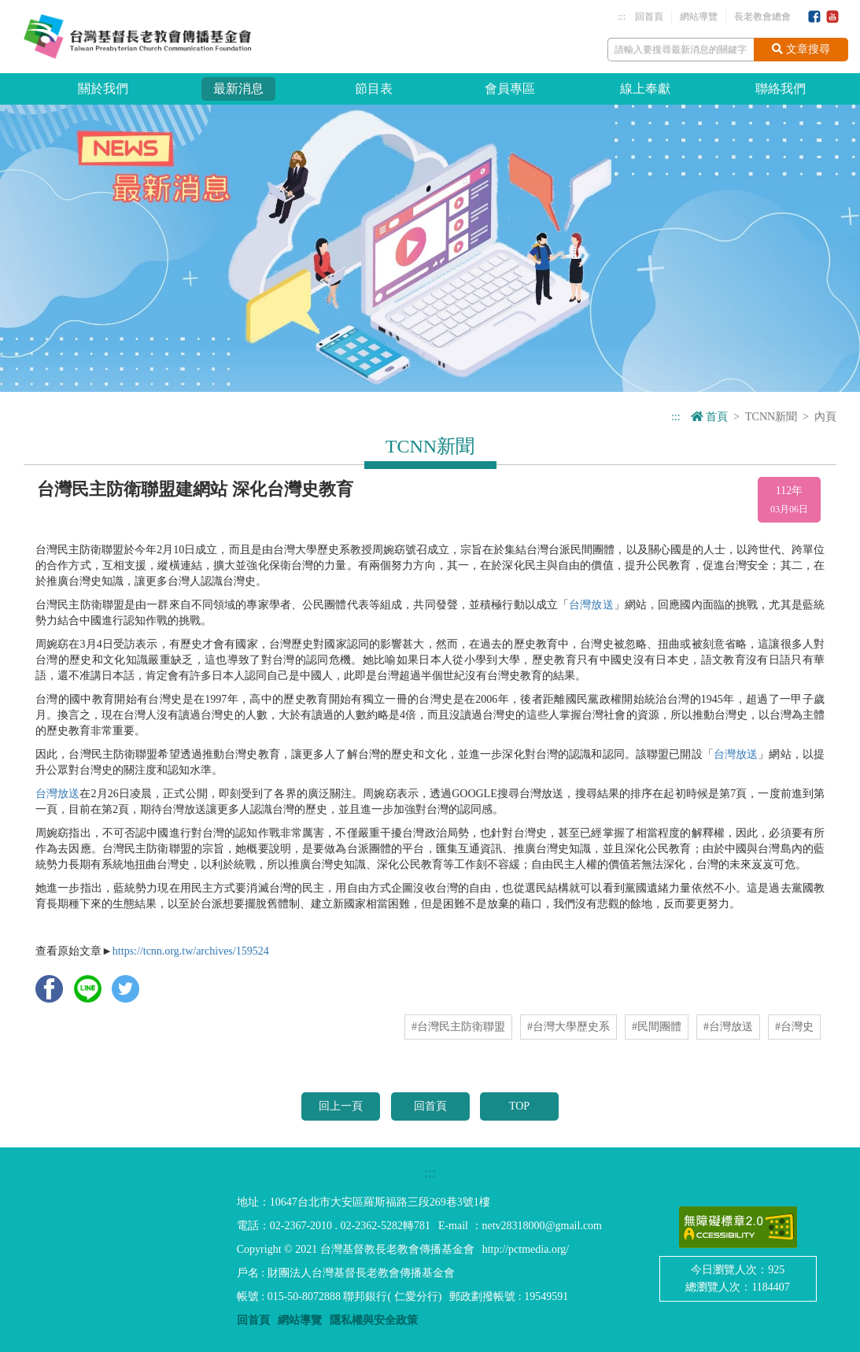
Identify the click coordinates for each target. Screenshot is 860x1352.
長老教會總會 (762, 16)
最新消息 (238, 88)
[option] (430, 248)
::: (622, 16)
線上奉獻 (645, 88)
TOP (519, 1106)
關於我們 (103, 88)
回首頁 (649, 16)
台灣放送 (591, 605)
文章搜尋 (801, 49)
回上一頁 (341, 1106)
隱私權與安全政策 (374, 1320)
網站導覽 (699, 16)
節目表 (374, 88)
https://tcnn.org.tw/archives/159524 (191, 951)
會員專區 (510, 88)
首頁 (710, 417)
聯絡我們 (780, 88)
